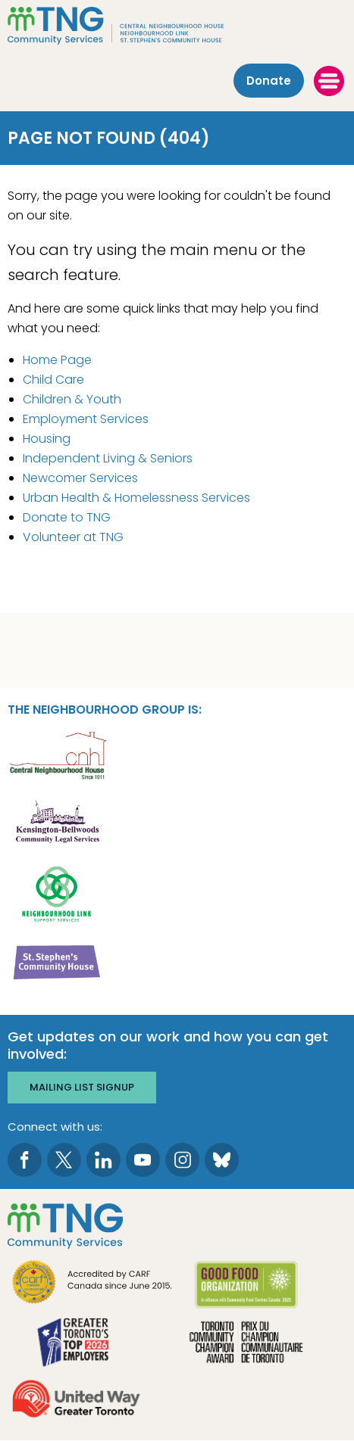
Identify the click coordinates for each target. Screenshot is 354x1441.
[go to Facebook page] (25, 1160)
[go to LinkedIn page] (103, 1160)
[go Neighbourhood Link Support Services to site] (57, 892)
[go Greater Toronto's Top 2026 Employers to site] (76, 1344)
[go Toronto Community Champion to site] (246, 1344)
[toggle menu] (329, 81)
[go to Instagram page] (182, 1160)
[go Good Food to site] (246, 1287)
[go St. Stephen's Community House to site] (57, 961)
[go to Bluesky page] (222, 1160)
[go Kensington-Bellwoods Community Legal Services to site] (57, 823)
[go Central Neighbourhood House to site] (57, 754)
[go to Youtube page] (143, 1160)
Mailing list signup (82, 1087)
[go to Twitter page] (64, 1160)
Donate (268, 81)
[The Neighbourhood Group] (177, 26)
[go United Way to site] (76, 1400)
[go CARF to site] (92, 1284)
